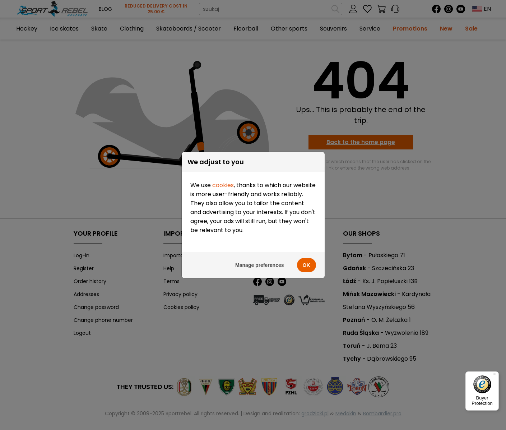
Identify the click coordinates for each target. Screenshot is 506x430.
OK (306, 265)
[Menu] (494, 375)
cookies (223, 185)
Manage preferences (259, 265)
